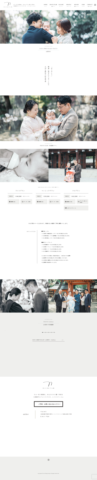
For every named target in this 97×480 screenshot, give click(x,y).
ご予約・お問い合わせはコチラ (48, 404)
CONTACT (90, 5)
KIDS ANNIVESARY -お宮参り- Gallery (44, 364)
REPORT (76, 5)
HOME (45, 5)
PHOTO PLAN (53, 5)
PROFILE (68, 5)
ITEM (83, 5)
